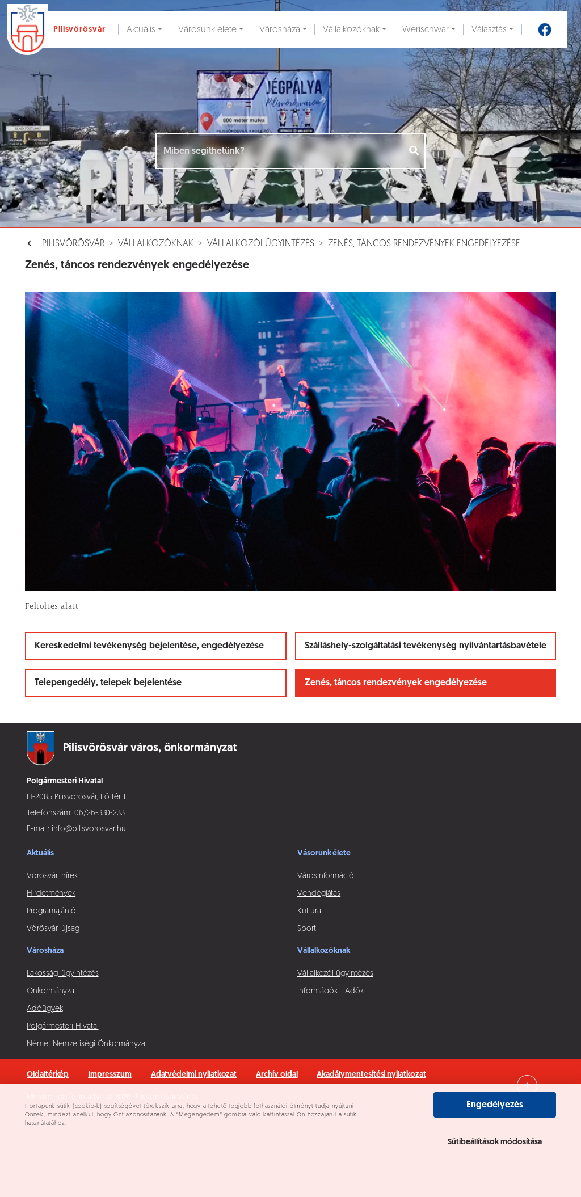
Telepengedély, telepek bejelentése (108, 683)
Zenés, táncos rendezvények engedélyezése (424, 243)
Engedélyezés (494, 1105)
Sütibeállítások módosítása (495, 1142)
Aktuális (141, 30)
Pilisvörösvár (73, 243)
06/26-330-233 (99, 813)
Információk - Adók (330, 991)
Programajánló (51, 911)
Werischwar (425, 30)
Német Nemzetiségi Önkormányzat (87, 1044)
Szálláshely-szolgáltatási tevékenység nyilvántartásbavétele (425, 646)
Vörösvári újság (53, 929)
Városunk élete (207, 30)
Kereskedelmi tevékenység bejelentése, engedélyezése (149, 646)
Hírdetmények (51, 894)
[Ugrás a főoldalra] (59, 29)
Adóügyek (44, 1009)
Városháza (279, 30)
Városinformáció (325, 876)
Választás (489, 30)
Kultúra (309, 911)
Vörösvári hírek (52, 876)
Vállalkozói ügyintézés (260, 243)
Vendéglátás (318, 894)
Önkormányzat (52, 991)
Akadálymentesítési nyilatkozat (371, 1074)
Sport (306, 929)
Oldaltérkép (48, 1074)
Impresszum (109, 1074)
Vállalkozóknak (351, 30)
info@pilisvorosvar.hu (89, 829)
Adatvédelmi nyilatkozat (194, 1074)
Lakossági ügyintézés (63, 974)
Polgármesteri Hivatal (63, 1026)
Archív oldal (276, 1074)
